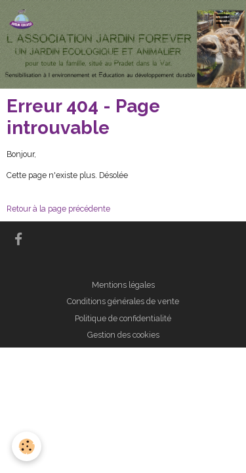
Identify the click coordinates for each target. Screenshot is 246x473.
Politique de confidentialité (123, 318)
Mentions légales (123, 285)
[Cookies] (26, 446)
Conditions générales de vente (123, 301)
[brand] (23, 19)
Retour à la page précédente (58, 209)
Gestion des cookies (123, 335)
